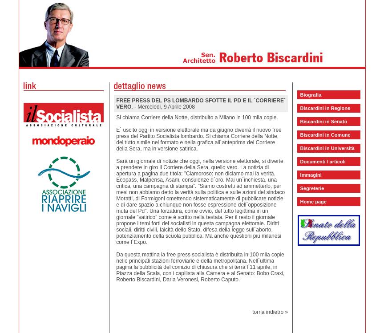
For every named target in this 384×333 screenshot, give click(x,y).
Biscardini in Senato (324, 121)
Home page (313, 201)
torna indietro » (270, 312)
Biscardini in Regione (325, 108)
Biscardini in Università (327, 148)
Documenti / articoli (323, 161)
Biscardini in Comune (325, 135)
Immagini (311, 175)
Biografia (311, 94)
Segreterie (312, 188)
